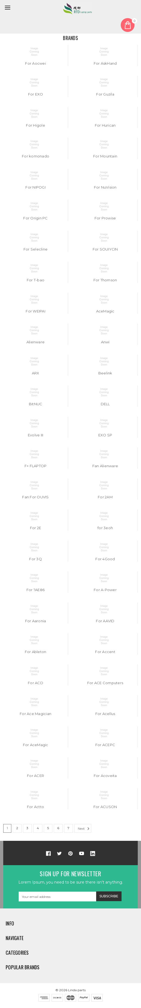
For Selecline (36, 249)
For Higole (35, 125)
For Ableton (35, 652)
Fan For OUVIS (35, 497)
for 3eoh (105, 528)
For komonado (35, 156)
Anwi (105, 342)
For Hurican (105, 125)
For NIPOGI (35, 187)
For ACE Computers (105, 683)
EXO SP (105, 435)
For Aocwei (35, 63)
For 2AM (105, 497)
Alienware (35, 342)
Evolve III (35, 435)
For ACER (35, 775)
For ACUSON (105, 807)
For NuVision (105, 187)
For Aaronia (35, 621)
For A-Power (105, 590)
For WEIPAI (35, 311)
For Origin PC (35, 218)
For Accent (105, 652)
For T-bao (35, 280)
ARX (35, 373)
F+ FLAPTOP (36, 466)
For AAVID (105, 621)
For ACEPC (105, 745)
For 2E (35, 528)
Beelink (105, 373)
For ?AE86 (35, 590)
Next (84, 828)
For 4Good (105, 559)
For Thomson (105, 280)
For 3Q (35, 559)
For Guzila (105, 94)
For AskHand (105, 63)
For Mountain (105, 156)
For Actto (35, 807)
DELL (105, 404)
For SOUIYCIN (105, 249)
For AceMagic (35, 745)
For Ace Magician (35, 713)
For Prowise (105, 218)
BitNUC (35, 404)
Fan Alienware (105, 466)
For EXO (35, 94)
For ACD (35, 683)
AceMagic (105, 311)
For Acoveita (105, 775)
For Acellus (105, 713)
